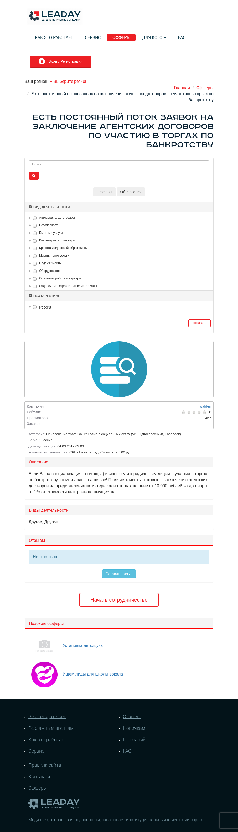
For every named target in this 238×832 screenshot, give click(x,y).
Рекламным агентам (51, 728)
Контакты (39, 776)
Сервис (93, 37)
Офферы (121, 37)
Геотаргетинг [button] (44, 296)
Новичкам (134, 728)
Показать (199, 323)
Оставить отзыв (119, 574)
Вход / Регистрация (65, 61)
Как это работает (54, 37)
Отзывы (132, 716)
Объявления (131, 192)
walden (205, 406)
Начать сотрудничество (119, 600)
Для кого (154, 37)
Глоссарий (134, 739)
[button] (31, 218)
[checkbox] (35, 218)
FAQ (182, 37)
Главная (182, 87)
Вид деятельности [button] (49, 207)
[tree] (119, 307)
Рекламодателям (47, 716)
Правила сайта (44, 765)
